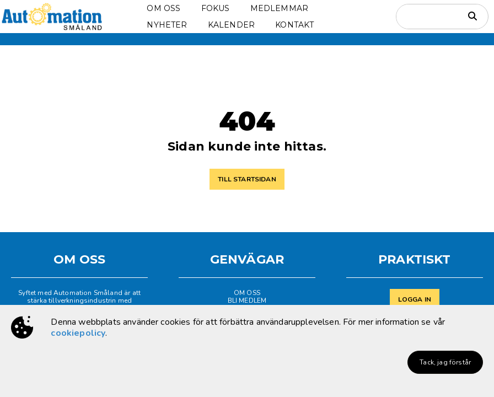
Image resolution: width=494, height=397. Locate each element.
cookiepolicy (78, 333)
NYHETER (167, 25)
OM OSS (163, 8)
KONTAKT (294, 25)
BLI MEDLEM (247, 300)
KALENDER (231, 25)
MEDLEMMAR (279, 8)
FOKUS (215, 8)
